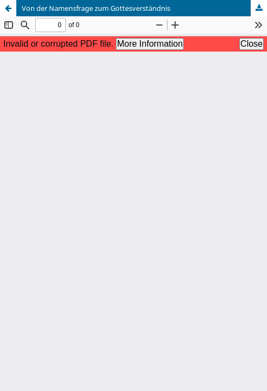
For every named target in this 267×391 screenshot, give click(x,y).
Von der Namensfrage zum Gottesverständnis (96, 8)
